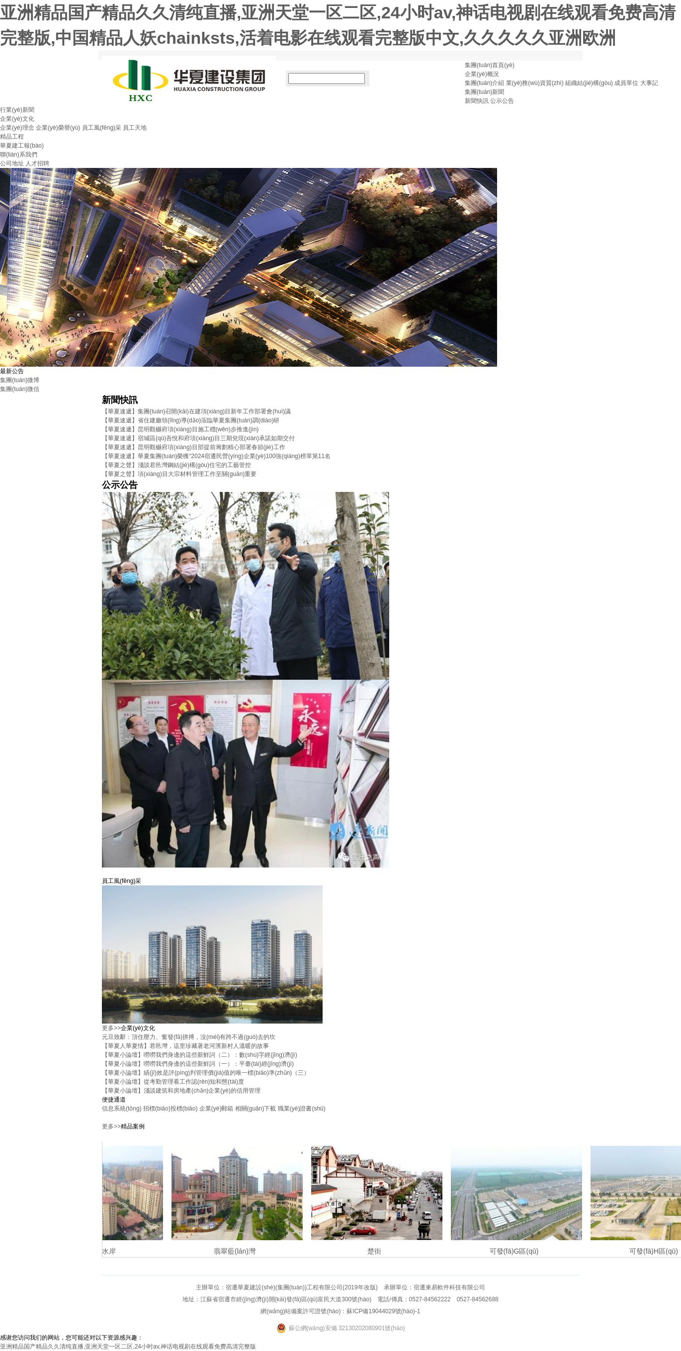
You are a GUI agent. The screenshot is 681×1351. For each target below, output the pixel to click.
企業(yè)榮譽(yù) (58, 127)
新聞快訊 (477, 100)
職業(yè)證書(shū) (302, 1108)
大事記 (649, 82)
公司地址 (12, 163)
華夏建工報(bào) (22, 145)
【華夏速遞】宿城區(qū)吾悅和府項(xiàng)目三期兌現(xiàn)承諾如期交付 (198, 438)
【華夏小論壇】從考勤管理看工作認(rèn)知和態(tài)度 (173, 1081)
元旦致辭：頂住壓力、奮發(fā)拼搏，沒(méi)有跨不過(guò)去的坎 (188, 1036)
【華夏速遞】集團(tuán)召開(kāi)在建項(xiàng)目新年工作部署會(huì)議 (196, 411)
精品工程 (12, 136)
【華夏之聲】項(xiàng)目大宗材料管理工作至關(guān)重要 (179, 474)
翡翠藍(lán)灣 (238, 1251)
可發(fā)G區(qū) (517, 1251)
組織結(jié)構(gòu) (589, 82)
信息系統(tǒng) (122, 1108)
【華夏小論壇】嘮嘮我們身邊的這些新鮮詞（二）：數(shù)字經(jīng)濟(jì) (199, 1054)
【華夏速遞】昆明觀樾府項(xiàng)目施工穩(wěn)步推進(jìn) (180, 429)
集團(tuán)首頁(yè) (489, 65)
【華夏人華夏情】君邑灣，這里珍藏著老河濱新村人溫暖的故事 (185, 1045)
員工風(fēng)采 (101, 127)
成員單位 (626, 82)
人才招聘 (37, 163)
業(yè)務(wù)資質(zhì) (535, 82)
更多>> (111, 1028)
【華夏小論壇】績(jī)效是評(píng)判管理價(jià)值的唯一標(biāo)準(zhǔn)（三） (206, 1072)
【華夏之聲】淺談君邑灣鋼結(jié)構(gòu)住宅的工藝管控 (176, 465)
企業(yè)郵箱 (216, 1108)
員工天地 (135, 127)
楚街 (378, 1251)
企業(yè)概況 (482, 74)
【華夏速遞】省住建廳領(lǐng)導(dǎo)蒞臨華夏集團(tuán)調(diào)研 (190, 420)
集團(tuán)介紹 (484, 82)
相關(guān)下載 (255, 1108)
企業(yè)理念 (17, 127)
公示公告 (502, 100)
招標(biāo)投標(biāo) (170, 1108)
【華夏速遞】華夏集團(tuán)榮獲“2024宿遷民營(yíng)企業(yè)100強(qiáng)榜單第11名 (216, 456)
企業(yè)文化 (17, 118)
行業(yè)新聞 (17, 109)
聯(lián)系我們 (18, 154)
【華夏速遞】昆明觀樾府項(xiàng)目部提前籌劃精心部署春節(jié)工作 (193, 447)
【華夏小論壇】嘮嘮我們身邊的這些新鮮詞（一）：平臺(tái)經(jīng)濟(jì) (198, 1063)
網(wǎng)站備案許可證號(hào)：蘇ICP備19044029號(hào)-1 (340, 1311)
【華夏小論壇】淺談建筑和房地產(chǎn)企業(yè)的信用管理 (181, 1090)
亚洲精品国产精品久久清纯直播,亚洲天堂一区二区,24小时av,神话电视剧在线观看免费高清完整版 (128, 1346)
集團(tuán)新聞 (484, 91)
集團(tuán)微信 (19, 389)
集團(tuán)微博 (19, 380)
